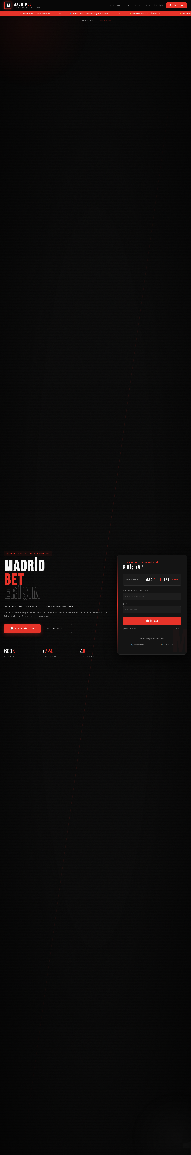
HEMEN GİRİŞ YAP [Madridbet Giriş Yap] (22, 629)
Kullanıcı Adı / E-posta (136, 590)
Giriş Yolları (133, 5)
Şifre (125, 604)
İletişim (159, 5)
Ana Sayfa (88, 21)
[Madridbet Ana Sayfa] (22, 5)
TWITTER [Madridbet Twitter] (167, 644)
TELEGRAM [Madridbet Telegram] (137, 644)
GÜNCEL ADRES (57, 628)
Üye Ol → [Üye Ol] (177, 629)
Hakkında (115, 5)
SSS (148, 5)
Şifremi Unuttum (129, 629)
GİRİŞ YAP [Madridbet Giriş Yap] (152, 621)
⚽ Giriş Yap (176, 5)
